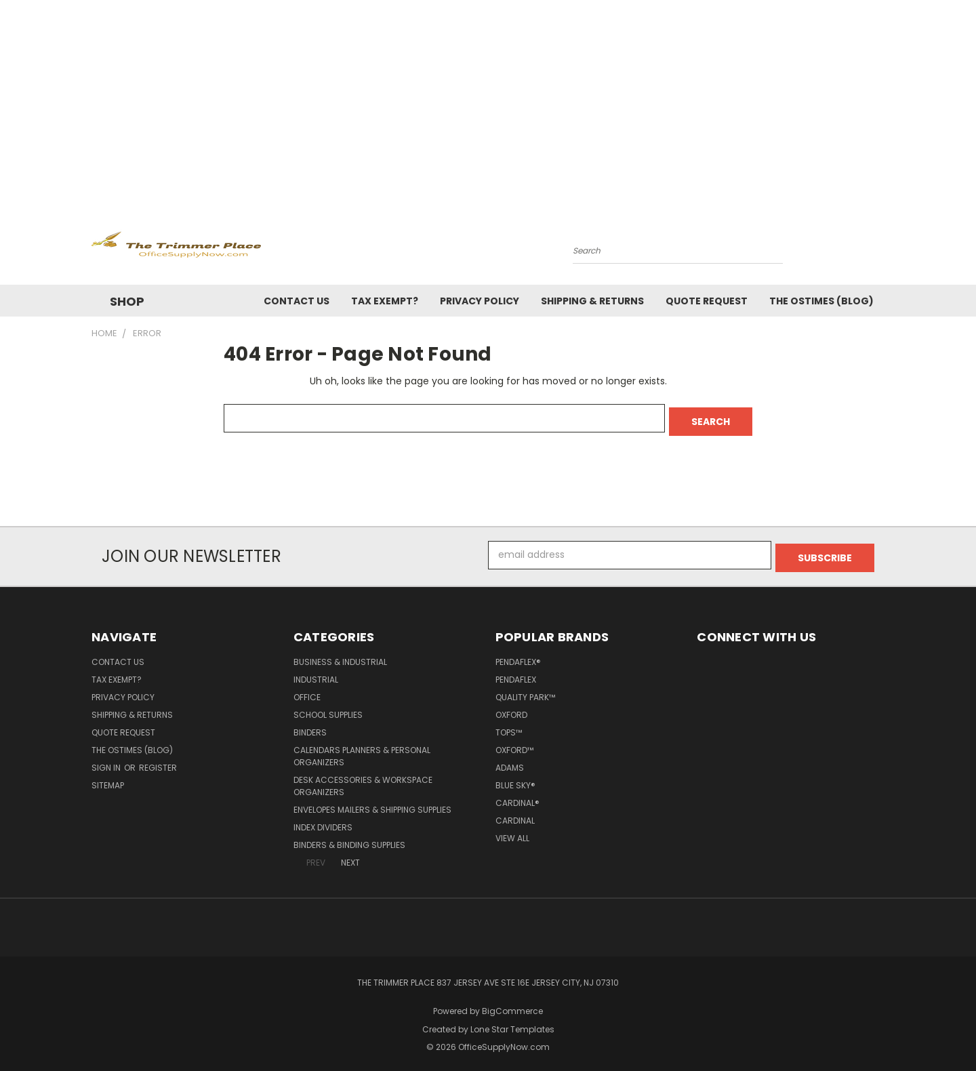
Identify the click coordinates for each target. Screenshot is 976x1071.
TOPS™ (508, 726)
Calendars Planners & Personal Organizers (361, 750)
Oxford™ (514, 744)
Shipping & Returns (592, 301)
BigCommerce (512, 1005)
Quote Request (707, 301)
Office (307, 691)
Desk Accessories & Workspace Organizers (362, 780)
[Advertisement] (488, 102)
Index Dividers (322, 821)
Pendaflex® (518, 656)
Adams (509, 761)
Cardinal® (517, 797)
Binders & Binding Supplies (349, 839)
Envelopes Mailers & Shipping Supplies (372, 803)
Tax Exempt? (384, 301)
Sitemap (108, 779)
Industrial (315, 673)
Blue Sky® (515, 779)
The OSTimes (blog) (821, 301)
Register (158, 761)
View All (512, 832)
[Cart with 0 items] (881, 247)
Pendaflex (515, 673)
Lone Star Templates (512, 1023)
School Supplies (328, 708)
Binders (310, 726)
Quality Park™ (525, 691)
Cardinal (515, 814)
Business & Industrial (340, 656)
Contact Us (296, 301)
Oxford (511, 708)
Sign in (107, 761)
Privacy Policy (479, 301)
